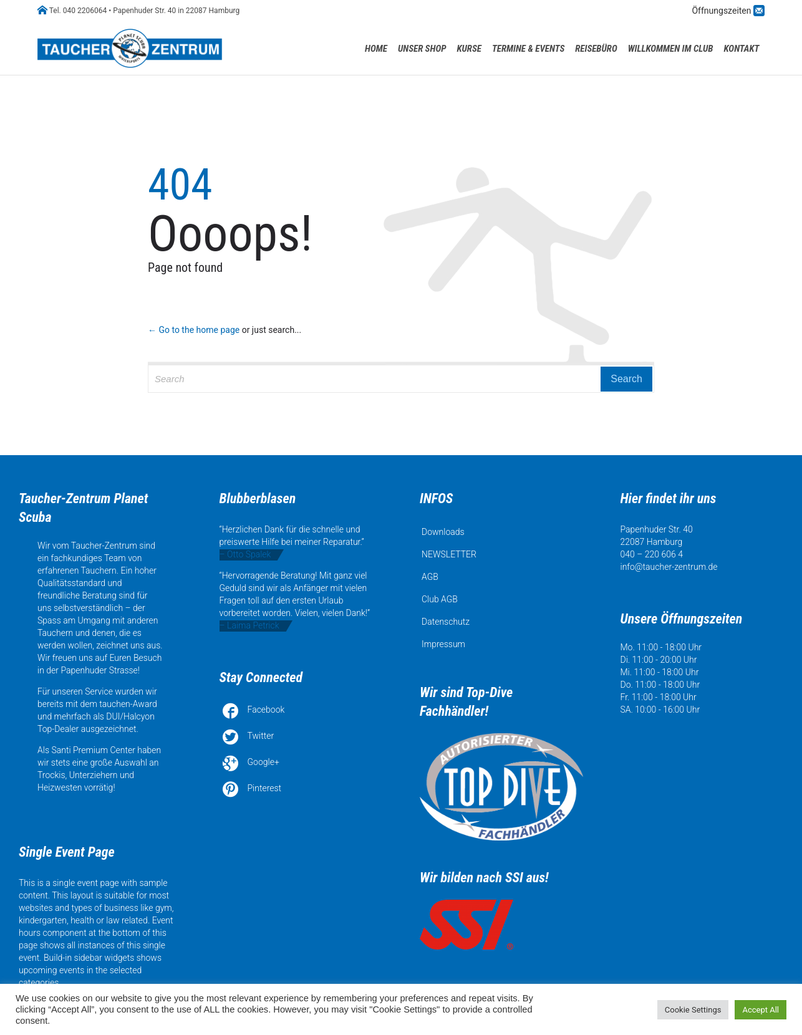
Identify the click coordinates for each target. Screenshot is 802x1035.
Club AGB (440, 599)
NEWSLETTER (449, 554)
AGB (430, 577)
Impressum (443, 644)
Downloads (443, 532)
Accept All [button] (760, 1009)
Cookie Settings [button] (693, 1009)
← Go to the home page (193, 330)
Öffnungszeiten (722, 11)
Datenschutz (446, 622)
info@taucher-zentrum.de (669, 567)
